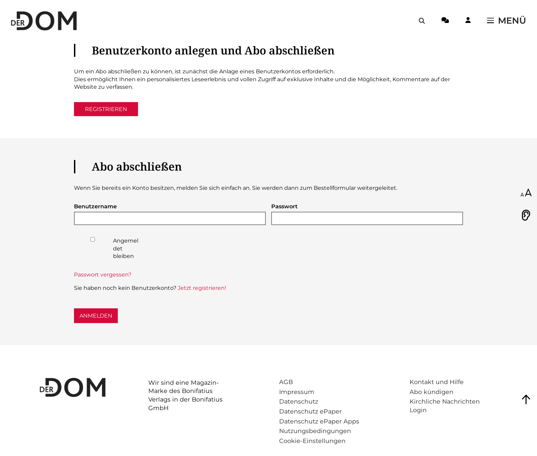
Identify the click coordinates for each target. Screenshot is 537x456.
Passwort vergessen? (103, 274)
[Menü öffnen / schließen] (507, 21)
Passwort (284, 206)
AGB (286, 381)
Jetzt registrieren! (202, 288)
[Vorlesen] (526, 215)
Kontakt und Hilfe (437, 381)
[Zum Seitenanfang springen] (526, 399)
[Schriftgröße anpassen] (526, 193)
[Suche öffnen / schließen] (421, 21)
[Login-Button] (468, 21)
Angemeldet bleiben (125, 248)
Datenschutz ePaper (310, 411)
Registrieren (106, 109)
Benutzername (95, 206)
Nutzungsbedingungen (315, 430)
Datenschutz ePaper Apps (319, 421)
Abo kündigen (431, 391)
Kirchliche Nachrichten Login (445, 406)
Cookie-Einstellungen (312, 440)
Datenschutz (298, 401)
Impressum (296, 391)
